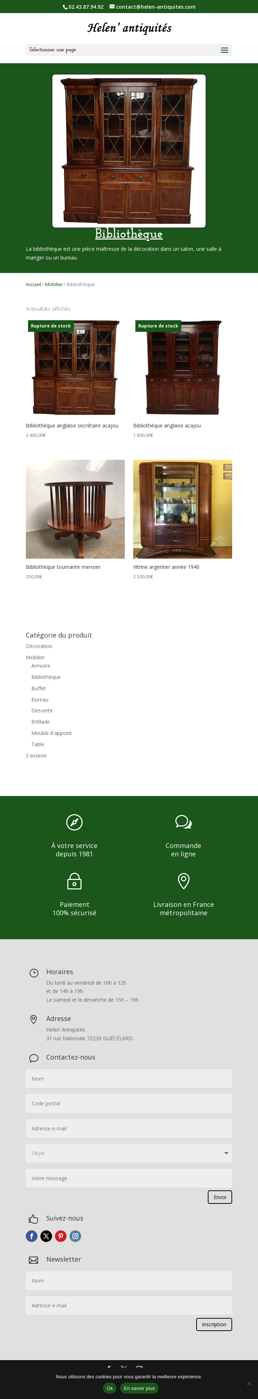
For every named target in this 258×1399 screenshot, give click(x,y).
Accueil (33, 284)
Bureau (39, 699)
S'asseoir (36, 755)
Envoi (220, 1197)
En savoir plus (139, 1388)
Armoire (40, 665)
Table (37, 744)
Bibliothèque (46, 677)
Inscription (214, 1324)
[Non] (249, 1383)
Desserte (42, 710)
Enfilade (40, 721)
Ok (110, 1388)
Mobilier (54, 284)
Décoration (39, 646)
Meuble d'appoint (51, 732)
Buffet (38, 688)
